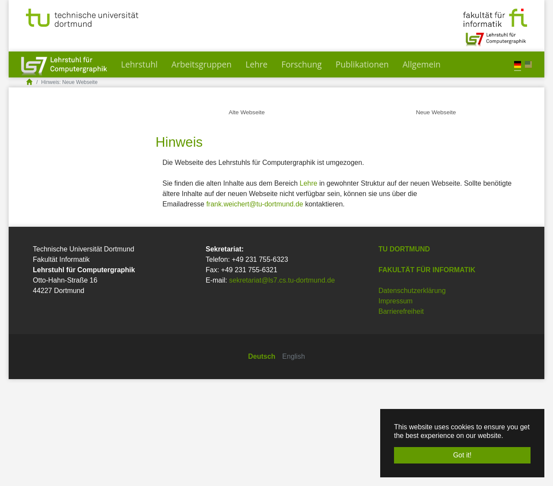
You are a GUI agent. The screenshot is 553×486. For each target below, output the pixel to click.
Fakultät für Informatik (426, 376)
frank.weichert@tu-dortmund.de (254, 311)
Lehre (309, 290)
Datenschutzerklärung (412, 397)
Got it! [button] (462, 455)
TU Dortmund (404, 356)
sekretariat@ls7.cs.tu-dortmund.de (282, 387)
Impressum (395, 408)
